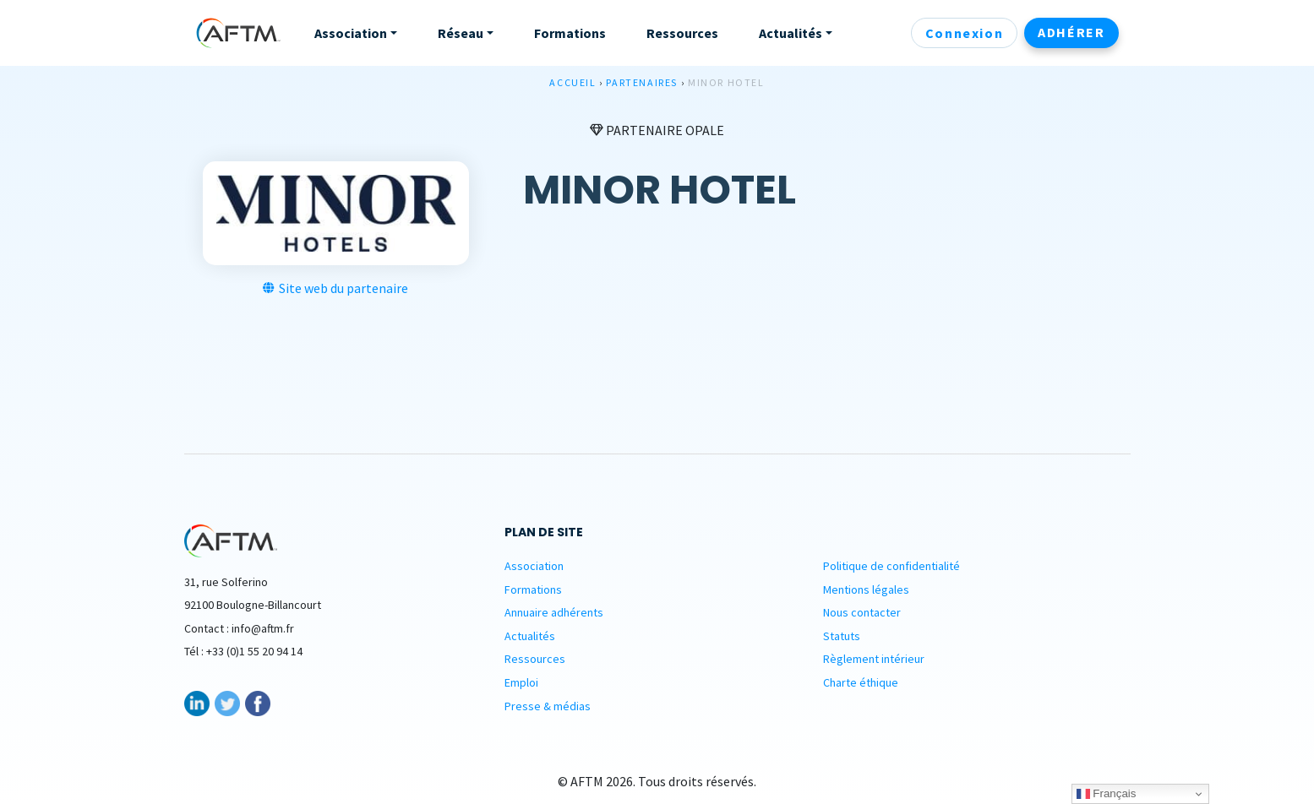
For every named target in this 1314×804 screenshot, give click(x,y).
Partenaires (642, 82)
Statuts (841, 636)
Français (1107, 794)
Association (534, 565)
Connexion (964, 32)
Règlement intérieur (873, 658)
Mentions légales (866, 589)
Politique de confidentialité (891, 565)
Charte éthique (860, 682)
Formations (533, 589)
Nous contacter (862, 612)
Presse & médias (547, 706)
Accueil (572, 82)
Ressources (534, 658)
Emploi (521, 682)
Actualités (529, 636)
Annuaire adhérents (553, 612)
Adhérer (1071, 32)
